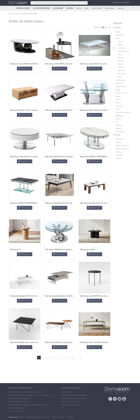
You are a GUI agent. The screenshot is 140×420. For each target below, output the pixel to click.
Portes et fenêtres (121, 146)
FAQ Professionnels (16, 408)
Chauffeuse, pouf (122, 51)
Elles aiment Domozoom (70, 401)
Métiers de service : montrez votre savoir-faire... (26, 392)
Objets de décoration (122, 149)
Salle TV (118, 103)
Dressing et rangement (123, 112)
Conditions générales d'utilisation (37, 417)
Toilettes (118, 128)
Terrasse (118, 119)
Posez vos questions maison (71, 405)
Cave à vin (119, 125)
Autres (119, 77)
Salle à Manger (97, 8)
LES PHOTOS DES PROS (41, 8)
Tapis (118, 54)
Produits (17, 13)
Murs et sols (120, 139)
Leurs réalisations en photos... (19, 401)
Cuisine (78, 8)
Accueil (11, 13)
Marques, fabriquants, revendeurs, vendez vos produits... (29, 395)
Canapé (119, 41)
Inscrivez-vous (66, 392)
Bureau (118, 90)
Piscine (118, 109)
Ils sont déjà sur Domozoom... (19, 398)
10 (73, 358)
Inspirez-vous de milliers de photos (74, 395)
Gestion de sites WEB (17, 411)
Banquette (120, 58)
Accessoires (120, 74)
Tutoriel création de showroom (20, 405)
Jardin (117, 99)
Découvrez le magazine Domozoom (74, 398)
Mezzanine (119, 106)
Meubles (118, 152)
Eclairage (119, 61)
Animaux (118, 158)
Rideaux (119, 64)
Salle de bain (120, 35)
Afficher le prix (24, 68)
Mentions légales (58, 417)
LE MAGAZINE (58, 8)
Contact (70, 417)
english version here (40, 405)
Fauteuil (119, 45)
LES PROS (69, 8)
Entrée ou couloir (121, 93)
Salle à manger (120, 80)
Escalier (118, 96)
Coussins (119, 67)
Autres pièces (120, 132)
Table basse (121, 48)
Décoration (120, 70)
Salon (86, 8)
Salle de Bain (109, 8)
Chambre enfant (121, 87)
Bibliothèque (120, 115)
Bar (117, 122)
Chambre (120, 8)
